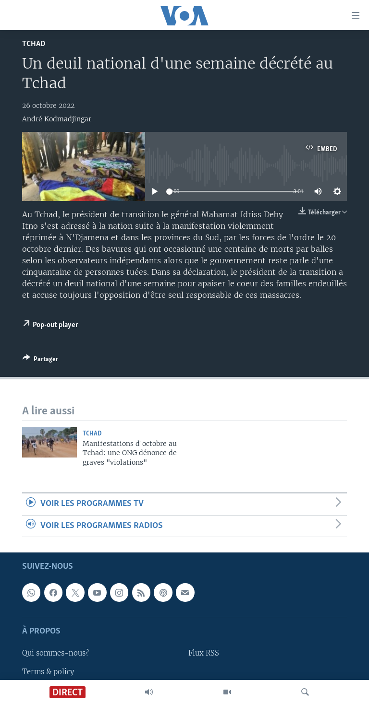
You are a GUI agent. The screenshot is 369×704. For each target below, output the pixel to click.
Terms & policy (48, 671)
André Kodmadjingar (56, 119)
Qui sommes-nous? (55, 653)
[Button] (40, 361)
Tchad (34, 44)
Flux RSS (203, 653)
